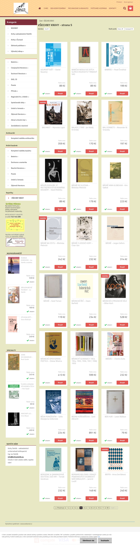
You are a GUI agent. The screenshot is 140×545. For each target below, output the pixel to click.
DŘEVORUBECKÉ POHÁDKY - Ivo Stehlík (26, 289)
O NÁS (46, 8)
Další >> (114, 507)
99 (108, 507)
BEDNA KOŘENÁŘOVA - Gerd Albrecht (83, 417)
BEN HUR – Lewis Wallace (115, 416)
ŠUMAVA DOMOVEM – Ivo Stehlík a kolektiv (26, 260)
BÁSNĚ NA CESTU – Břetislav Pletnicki (52, 244)
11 (103, 507)
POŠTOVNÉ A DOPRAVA (99, 8)
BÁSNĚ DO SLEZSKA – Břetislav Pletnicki (81, 186)
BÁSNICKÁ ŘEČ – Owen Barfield (81, 302)
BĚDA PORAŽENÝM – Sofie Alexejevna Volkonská (52, 417)
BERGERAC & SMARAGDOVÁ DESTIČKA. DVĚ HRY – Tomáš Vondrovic (52, 476)
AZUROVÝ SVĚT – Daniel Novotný (50, 71)
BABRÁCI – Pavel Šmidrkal (115, 70)
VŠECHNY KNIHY (49, 20)
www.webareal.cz (26, 524)
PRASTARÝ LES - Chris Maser (26, 414)
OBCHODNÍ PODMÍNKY (58, 8)
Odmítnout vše (88, 540)
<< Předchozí (59, 507)
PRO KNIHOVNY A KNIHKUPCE (78, 8)
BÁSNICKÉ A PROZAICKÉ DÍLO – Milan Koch (115, 302)
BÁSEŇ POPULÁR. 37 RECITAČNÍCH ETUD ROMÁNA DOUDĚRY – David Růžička (53, 187)
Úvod (40, 20)
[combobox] (120, 29)
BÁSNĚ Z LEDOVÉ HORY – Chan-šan (82, 244)
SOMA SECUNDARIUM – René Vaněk (27, 357)
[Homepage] (39, 8)
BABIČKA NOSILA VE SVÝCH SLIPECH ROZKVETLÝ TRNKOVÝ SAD (84, 72)
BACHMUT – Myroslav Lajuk (53, 127)
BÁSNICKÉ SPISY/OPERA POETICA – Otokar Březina (51, 360)
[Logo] (20, 8)
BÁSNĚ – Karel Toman (52, 301)
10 (99, 507)
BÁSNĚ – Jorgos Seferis (115, 243)
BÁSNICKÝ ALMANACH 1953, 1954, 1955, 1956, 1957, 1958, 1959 (84, 361)
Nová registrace (128, 2)
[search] (124, 8)
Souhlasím (105, 540)
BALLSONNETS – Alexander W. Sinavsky (115, 128)
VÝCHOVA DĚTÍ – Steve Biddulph (26, 318)
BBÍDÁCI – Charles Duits (115, 359)
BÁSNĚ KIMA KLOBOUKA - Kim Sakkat (115, 186)
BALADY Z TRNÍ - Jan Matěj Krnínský (82, 128)
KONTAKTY (112, 8)
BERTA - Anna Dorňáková (115, 474)
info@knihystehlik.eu (16, 457)
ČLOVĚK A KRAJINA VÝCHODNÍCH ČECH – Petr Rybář (27, 386)
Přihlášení (119, 2)
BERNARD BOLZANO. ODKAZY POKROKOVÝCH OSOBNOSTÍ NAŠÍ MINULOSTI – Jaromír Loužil (84, 477)
